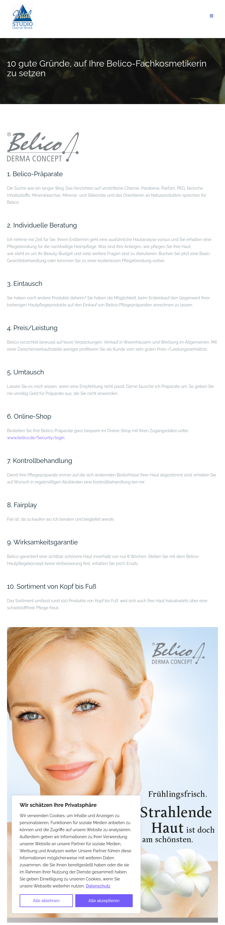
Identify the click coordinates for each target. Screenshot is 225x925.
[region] (76, 854)
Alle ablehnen (46, 900)
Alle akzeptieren (104, 900)
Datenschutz (98, 886)
